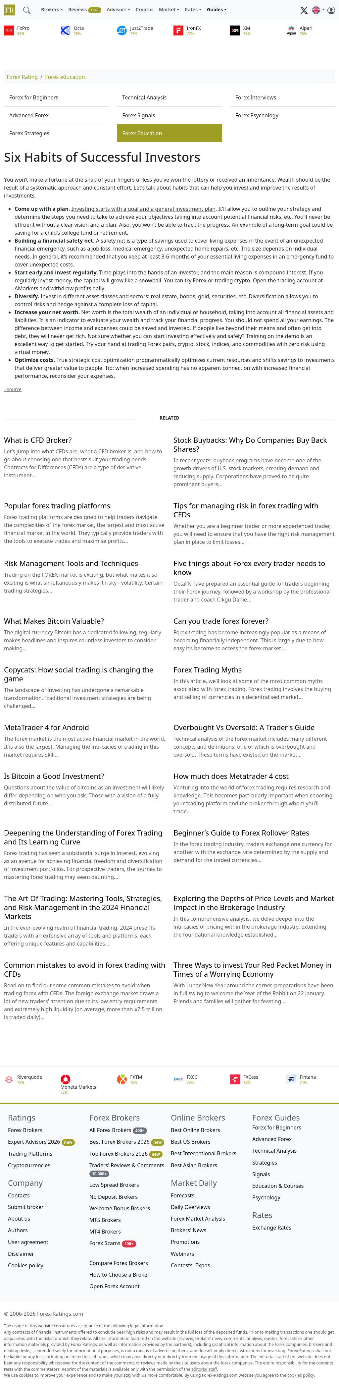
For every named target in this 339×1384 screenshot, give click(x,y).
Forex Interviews (255, 97)
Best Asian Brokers (194, 1165)
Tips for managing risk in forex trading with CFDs (245, 510)
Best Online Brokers (195, 1130)
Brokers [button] (50, 9)
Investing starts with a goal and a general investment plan (144, 208)
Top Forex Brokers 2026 (126, 1154)
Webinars (182, 1253)
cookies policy (300, 1375)
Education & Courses (278, 1185)
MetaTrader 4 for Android (46, 727)
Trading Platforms (30, 1153)
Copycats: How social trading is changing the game (78, 674)
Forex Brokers (25, 1130)
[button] (318, 10)
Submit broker (26, 1207)
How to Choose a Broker (119, 1274)
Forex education (65, 77)
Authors (18, 1230)
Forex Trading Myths (207, 669)
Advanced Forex (29, 115)
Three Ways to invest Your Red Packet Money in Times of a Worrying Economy (252, 969)
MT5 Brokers (105, 1220)
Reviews (84, 9)
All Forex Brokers (118, 1130)
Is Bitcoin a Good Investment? (54, 776)
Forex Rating (22, 77)
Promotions (185, 1241)
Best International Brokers (203, 1153)
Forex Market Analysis (198, 1218)
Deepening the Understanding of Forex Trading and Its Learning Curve (83, 837)
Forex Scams (112, 1243)
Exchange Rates (271, 1227)
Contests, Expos (190, 1265)
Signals (261, 1174)
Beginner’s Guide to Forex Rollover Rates (241, 832)
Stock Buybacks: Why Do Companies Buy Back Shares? (250, 444)
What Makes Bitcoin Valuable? (54, 621)
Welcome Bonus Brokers (119, 1208)
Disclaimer (21, 1253)
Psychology (266, 1197)
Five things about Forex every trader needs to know (249, 567)
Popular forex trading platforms (57, 505)
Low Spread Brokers (114, 1184)
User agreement (28, 1242)
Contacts (19, 1195)
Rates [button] (191, 9)
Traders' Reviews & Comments (126, 1169)
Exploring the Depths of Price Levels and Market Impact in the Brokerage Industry (253, 903)
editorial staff (204, 1369)
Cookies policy (25, 1265)
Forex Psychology (256, 115)
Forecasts (182, 1195)
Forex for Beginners (33, 97)
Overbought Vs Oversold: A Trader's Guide (244, 727)
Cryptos (145, 9)
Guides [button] (215, 9)
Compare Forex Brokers (118, 1263)
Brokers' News (188, 1230)
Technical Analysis (144, 97)
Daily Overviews (190, 1207)
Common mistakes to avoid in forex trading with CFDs (84, 969)
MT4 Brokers (105, 1231)
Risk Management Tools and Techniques (71, 563)
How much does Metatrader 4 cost (231, 776)
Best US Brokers (191, 1141)
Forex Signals (138, 115)
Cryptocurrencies (29, 1165)
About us (19, 1218)
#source (13, 389)
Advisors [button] (116, 9)
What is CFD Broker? (38, 440)
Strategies (264, 1162)
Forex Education (142, 133)
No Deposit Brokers (113, 1196)
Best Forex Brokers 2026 (126, 1142)
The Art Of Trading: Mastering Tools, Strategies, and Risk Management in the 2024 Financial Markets (83, 907)
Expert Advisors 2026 (41, 1142)
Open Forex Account (114, 1286)
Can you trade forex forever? (220, 621)
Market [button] (167, 9)
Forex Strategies (29, 133)
